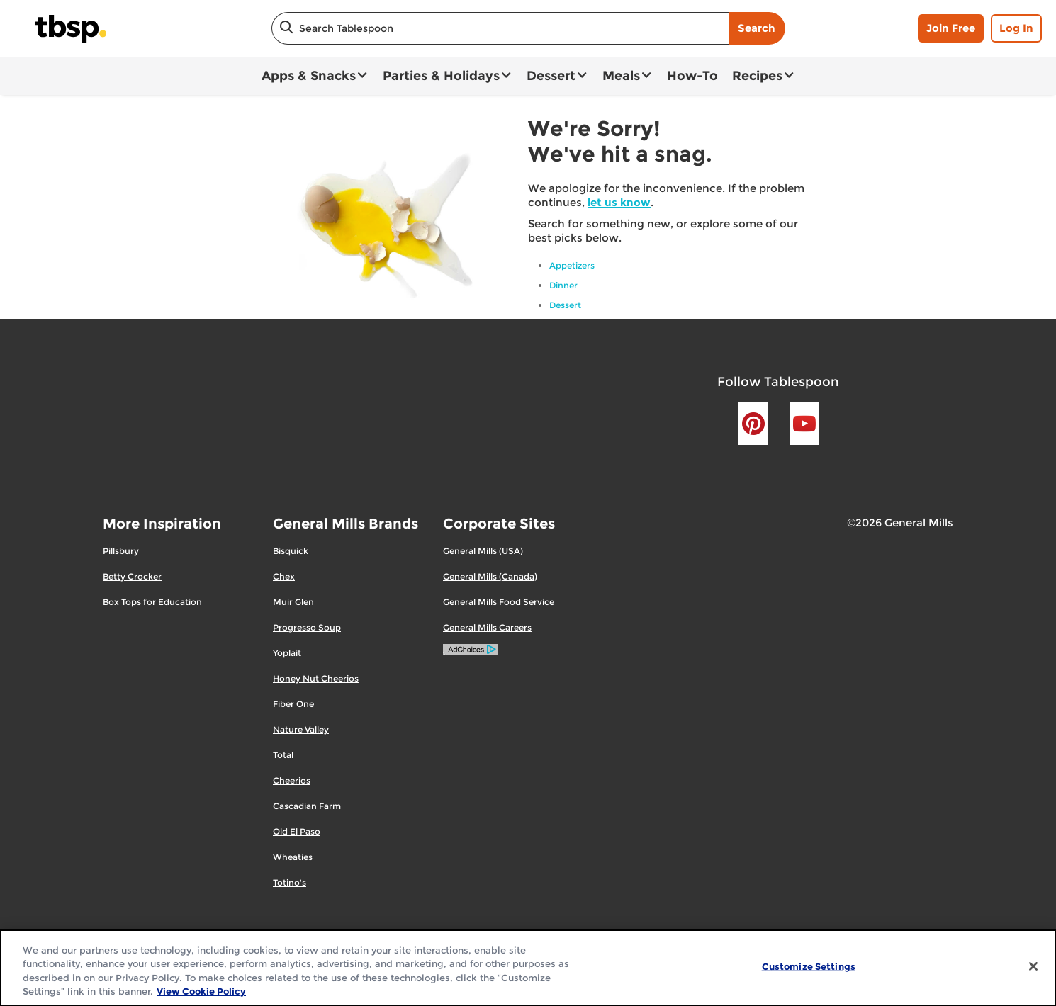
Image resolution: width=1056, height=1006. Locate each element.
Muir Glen (293, 602)
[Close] (1033, 966)
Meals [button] (621, 76)
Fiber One (293, 704)
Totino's (289, 882)
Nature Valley (301, 729)
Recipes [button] (757, 76)
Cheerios (291, 780)
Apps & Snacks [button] (309, 76)
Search (756, 28)
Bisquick (290, 551)
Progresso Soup (307, 627)
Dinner (563, 285)
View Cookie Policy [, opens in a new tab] (201, 991)
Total (283, 755)
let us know (619, 202)
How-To (692, 76)
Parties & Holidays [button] (441, 76)
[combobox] (500, 28)
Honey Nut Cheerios (316, 678)
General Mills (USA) (483, 551)
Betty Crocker (132, 576)
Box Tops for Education (152, 602)
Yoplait (287, 653)
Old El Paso (296, 831)
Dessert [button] (551, 76)
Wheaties (293, 857)
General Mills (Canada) (490, 576)
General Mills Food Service (498, 602)
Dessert (565, 305)
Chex (284, 576)
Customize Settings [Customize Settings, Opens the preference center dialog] (808, 966)
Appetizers (572, 265)
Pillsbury (121, 551)
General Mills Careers (487, 627)
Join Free (950, 28)
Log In (1016, 28)
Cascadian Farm (307, 806)
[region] (528, 967)
